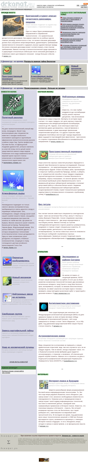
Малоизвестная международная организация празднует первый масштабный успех (72, 40)
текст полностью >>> (62, 293)
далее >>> (7, 56)
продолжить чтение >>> (12, 163)
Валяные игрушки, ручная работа (13, 371)
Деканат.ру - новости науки (73, 436)
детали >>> (58, 326)
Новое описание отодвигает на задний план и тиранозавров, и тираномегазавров (71, 19)
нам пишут (84, 7)
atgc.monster (6, 373)
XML (78, 5)
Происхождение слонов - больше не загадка (44, 88)
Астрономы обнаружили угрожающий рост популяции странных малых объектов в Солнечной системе (73, 47)
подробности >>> (52, 194)
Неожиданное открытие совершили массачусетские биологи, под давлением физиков (73, 34)
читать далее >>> (10, 247)
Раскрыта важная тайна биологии (39, 61)
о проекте (84, 5)
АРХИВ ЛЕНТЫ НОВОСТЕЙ (19, 362)
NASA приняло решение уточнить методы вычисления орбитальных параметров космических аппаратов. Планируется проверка (72, 27)
